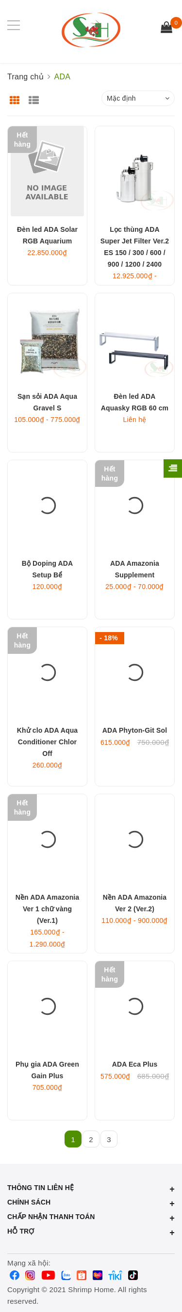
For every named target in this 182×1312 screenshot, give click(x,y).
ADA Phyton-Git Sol (134, 730)
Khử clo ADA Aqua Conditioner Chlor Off (47, 741)
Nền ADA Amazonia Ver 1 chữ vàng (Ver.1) (48, 908)
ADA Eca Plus (135, 1064)
